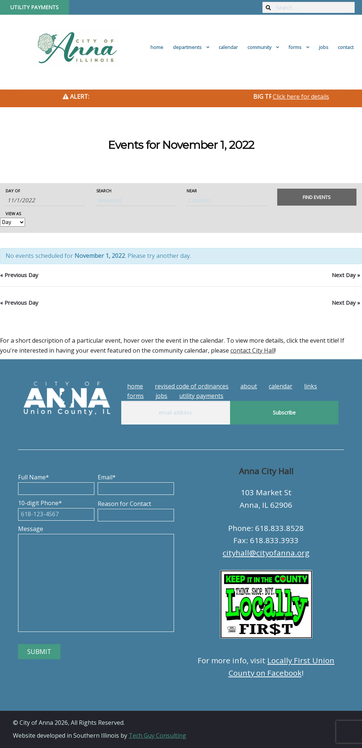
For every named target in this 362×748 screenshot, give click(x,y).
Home (156, 47)
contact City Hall (252, 350)
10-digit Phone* (56, 508)
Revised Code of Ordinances (192, 386)
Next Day (346, 275)
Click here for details (301, 96)
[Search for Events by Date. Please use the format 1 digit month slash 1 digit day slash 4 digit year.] (45, 200)
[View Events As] (12, 222)
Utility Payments (34, 7)
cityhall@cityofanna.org (266, 553)
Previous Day (19, 275)
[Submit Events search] (317, 197)
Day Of (13, 191)
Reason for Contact (136, 509)
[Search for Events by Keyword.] (136, 200)
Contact (346, 47)
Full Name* (56, 482)
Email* (136, 482)
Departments (187, 47)
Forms (295, 47)
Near (192, 191)
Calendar (228, 47)
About (248, 386)
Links (310, 386)
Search (103, 191)
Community (259, 47)
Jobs (323, 47)
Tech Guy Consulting (157, 735)
